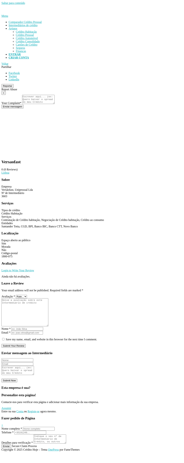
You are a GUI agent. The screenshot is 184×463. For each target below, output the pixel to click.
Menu (4, 15)
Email (5, 339)
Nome (6, 335)
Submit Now (9, 389)
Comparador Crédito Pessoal (25, 22)
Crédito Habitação (26, 31)
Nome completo (11, 437)
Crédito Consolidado (28, 41)
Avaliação (8, 298)
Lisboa (5, 174)
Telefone (7, 441)
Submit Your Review (13, 352)
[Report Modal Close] (3, 93)
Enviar (6, 456)
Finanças (21, 51)
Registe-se (33, 420)
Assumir (6, 416)
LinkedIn (14, 79)
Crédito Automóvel (27, 38)
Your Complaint (11, 104)
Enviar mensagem (12, 108)
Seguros (20, 47)
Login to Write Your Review (17, 272)
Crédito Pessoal (25, 34)
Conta (20, 420)
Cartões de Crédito (26, 44)
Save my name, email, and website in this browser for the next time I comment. (51, 346)
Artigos (13, 28)
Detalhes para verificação (17, 452)
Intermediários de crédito (23, 25)
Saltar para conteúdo (13, 2)
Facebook (14, 73)
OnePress (53, 459)
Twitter (13, 76)
